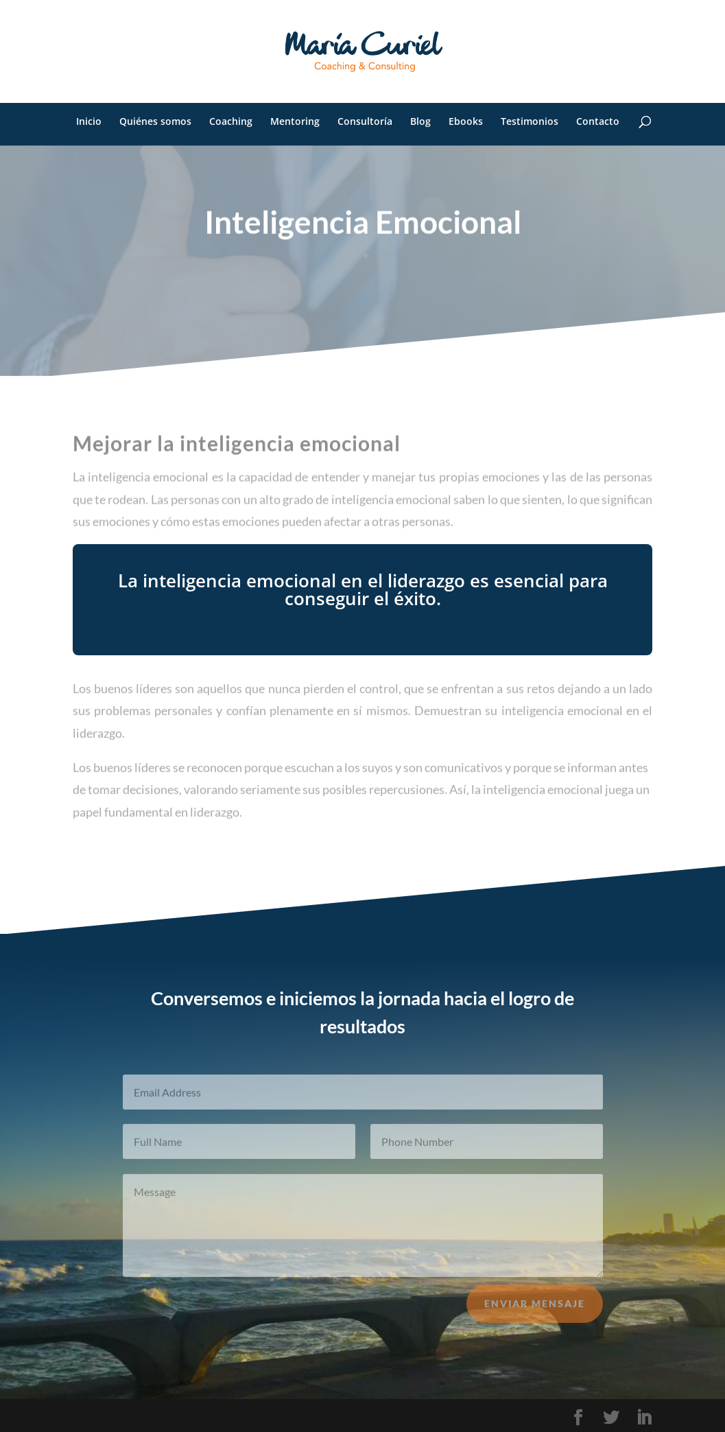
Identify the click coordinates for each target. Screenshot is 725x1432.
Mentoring (295, 122)
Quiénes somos (155, 122)
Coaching (230, 122)
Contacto (597, 122)
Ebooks (466, 122)
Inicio (89, 122)
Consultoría (364, 122)
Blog (420, 122)
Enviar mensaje (534, 1310)
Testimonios (529, 122)
